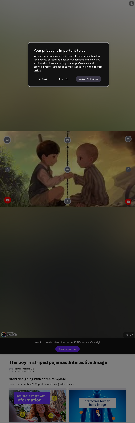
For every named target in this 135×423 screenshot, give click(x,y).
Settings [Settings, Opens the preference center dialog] (43, 79)
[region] (68, 64)
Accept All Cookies (88, 79)
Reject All (63, 79)
